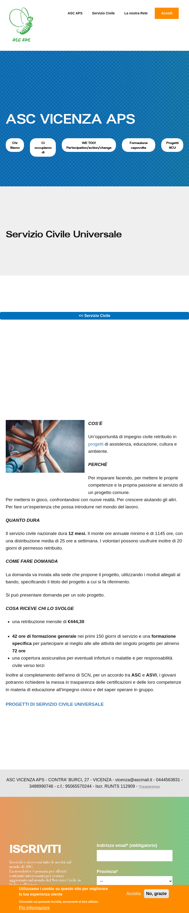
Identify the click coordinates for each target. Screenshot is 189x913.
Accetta (133, 893)
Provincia (107, 871)
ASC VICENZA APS (70, 118)
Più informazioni (34, 907)
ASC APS (75, 13)
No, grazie (156, 893)
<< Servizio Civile (94, 316)
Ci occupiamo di (43, 147)
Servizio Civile (103, 13)
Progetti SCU (172, 145)
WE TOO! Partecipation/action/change (88, 145)
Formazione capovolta (139, 145)
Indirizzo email (127, 845)
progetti (95, 444)
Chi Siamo (15, 145)
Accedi (166, 13)
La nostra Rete (136, 13)
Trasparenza (149, 786)
